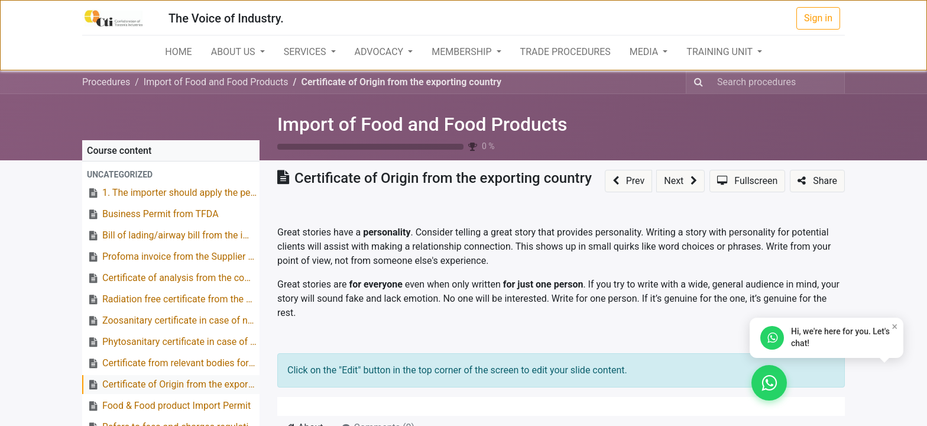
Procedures (106, 82)
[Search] (698, 82)
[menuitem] (178, 52)
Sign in (818, 18)
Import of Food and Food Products (422, 124)
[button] (171, 174)
